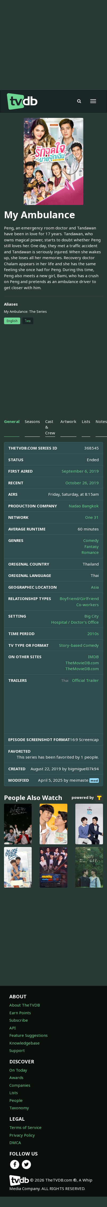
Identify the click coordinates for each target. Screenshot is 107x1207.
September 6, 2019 (80, 471)
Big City (91, 616)
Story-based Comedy (79, 645)
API (12, 1027)
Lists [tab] (86, 421)
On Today (18, 1070)
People (16, 1100)
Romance (90, 552)
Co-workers (87, 604)
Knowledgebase (24, 1043)
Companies (19, 1085)
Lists (13, 1092)
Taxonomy (19, 1107)
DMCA (15, 1142)
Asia (95, 587)
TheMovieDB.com (82, 662)
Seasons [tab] (32, 421)
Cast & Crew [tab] (50, 427)
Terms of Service (25, 1127)
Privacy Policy (22, 1135)
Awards (16, 1077)
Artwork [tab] (68, 421)
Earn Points (20, 1012)
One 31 (92, 517)
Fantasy (91, 546)
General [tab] (11, 421)
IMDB (93, 656)
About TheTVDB (24, 1005)
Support (17, 1050)
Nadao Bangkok (84, 505)
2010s (93, 633)
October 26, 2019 (82, 482)
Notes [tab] (101, 421)
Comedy (91, 540)
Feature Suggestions (28, 1035)
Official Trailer (85, 680)
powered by (87, 798)
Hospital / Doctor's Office (75, 622)
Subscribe (18, 1020)
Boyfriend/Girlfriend (79, 598)
